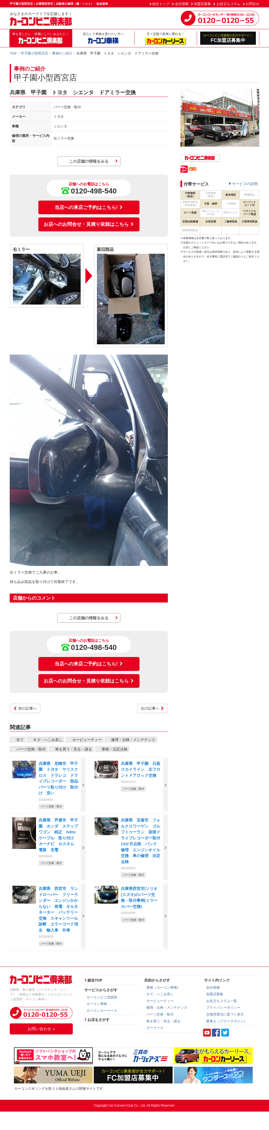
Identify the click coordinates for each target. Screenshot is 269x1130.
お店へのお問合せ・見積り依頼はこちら (89, 224)
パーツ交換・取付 (31, 749)
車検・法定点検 (114, 749)
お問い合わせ (41, 1029)
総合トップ (160, 4)
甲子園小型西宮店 (34, 53)
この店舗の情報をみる (88, 161)
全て (20, 740)
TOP (13, 53)
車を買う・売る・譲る (73, 749)
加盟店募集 (202, 4)
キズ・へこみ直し (48, 740)
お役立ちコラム (228, 4)
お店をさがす (98, 1020)
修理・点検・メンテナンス (133, 740)
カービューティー (87, 740)
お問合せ (252, 4)
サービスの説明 (245, 184)
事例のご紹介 (62, 53)
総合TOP (94, 980)
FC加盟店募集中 (228, 38)
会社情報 (182, 4)
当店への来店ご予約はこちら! (89, 207)
